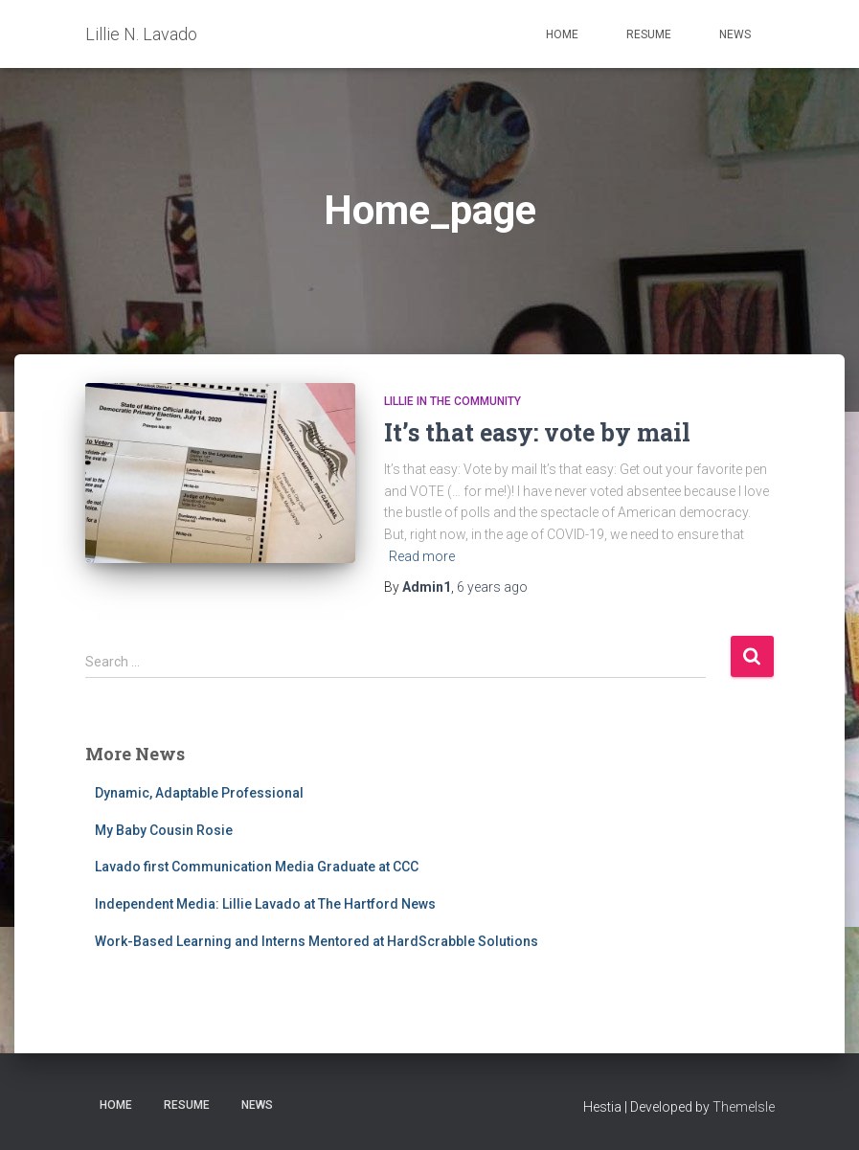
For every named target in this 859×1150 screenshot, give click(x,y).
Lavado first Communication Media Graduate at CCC (256, 866)
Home (562, 34)
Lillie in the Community (452, 401)
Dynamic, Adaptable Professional (199, 792)
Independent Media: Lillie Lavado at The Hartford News (265, 904)
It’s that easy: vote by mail (537, 432)
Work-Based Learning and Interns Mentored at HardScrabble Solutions (316, 941)
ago (492, 587)
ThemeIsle (743, 1107)
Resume (648, 34)
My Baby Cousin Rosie (164, 830)
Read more (422, 556)
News (735, 34)
